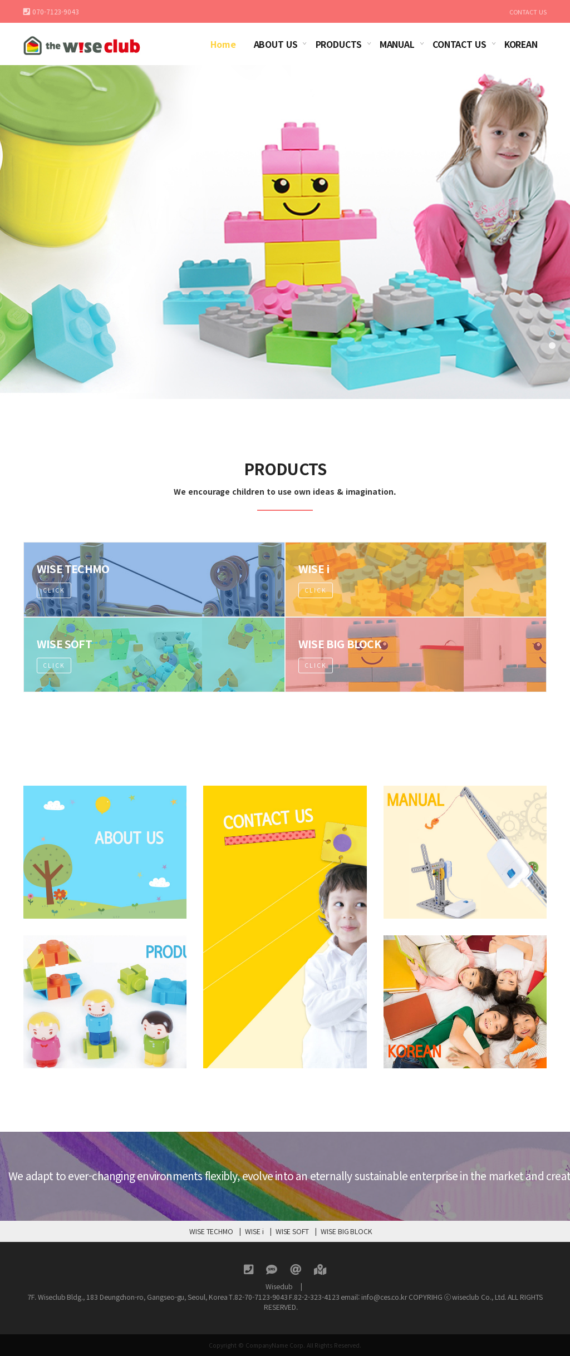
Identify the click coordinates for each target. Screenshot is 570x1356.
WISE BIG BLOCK (346, 1231)
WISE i (254, 1231)
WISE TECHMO (211, 1231)
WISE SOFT (292, 1231)
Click (54, 605)
